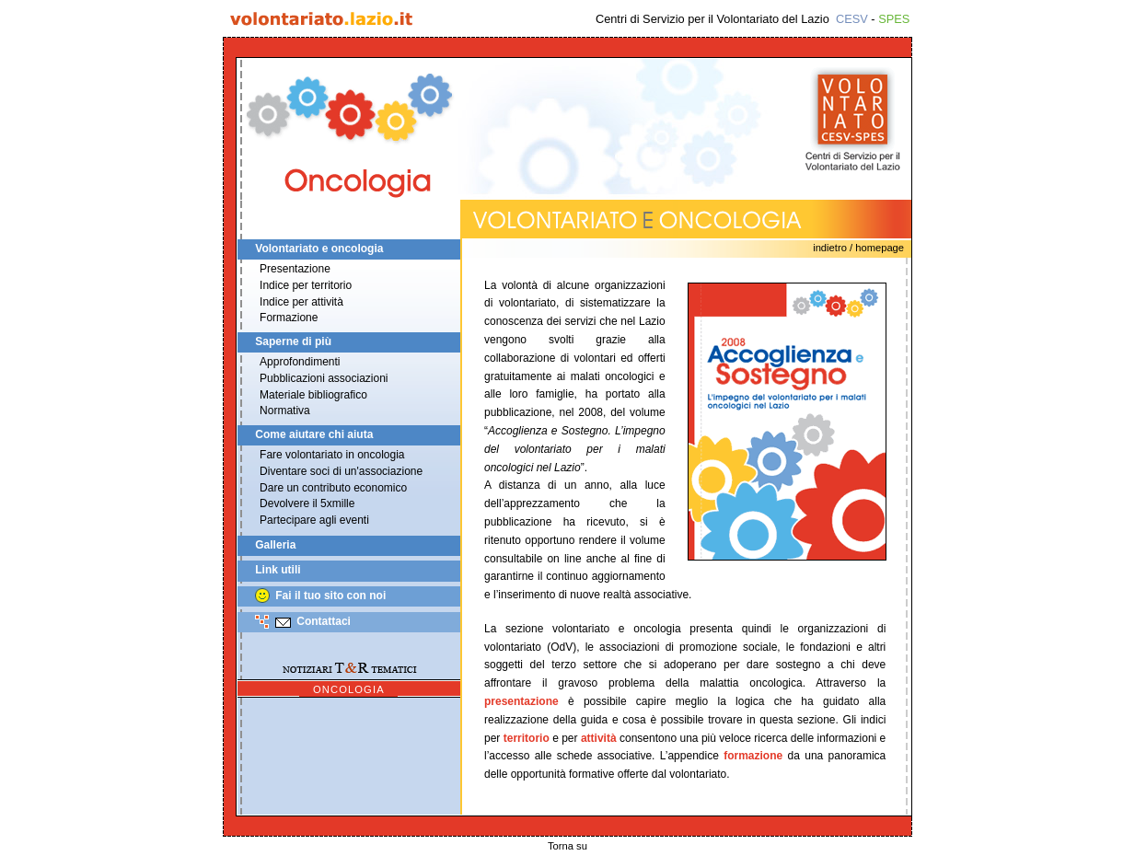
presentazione (521, 701)
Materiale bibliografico (313, 394)
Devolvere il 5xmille (307, 503)
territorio (527, 738)
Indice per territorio (306, 285)
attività (599, 738)
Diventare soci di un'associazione (341, 471)
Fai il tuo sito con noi (330, 595)
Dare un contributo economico (333, 487)
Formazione (289, 317)
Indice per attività (301, 301)
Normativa (285, 410)
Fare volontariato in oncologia (332, 454)
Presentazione (295, 268)
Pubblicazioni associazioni (324, 378)
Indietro (830, 247)
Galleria (275, 544)
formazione (753, 755)
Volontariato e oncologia (319, 248)
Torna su (567, 845)
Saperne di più (293, 341)
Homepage (879, 247)
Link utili (277, 570)
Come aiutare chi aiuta (314, 434)
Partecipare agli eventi (314, 520)
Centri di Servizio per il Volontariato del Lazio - (752, 19)
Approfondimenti (300, 361)
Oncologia (349, 689)
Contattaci (323, 621)
